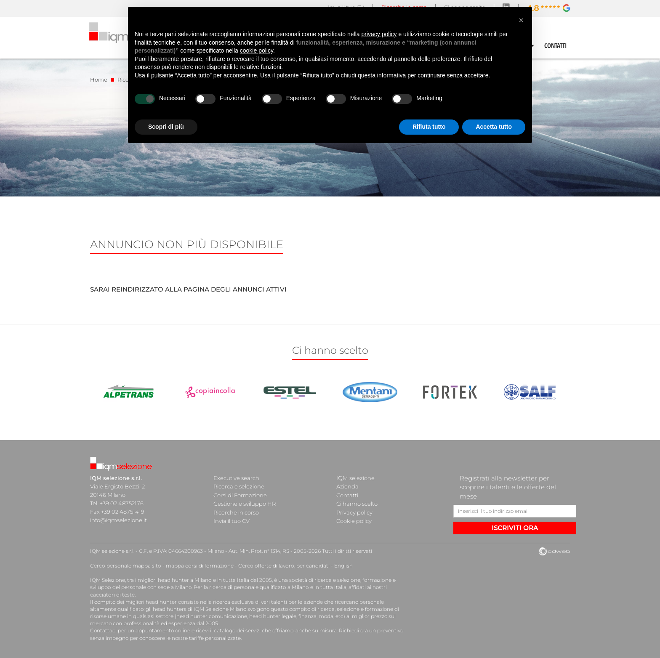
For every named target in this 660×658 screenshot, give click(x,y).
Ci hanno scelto (357, 503)
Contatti (347, 494)
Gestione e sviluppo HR (244, 503)
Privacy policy (354, 511)
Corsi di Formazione (240, 494)
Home (98, 79)
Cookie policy (354, 520)
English (339, 565)
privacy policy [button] (379, 34)
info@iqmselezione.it (118, 520)
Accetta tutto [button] (494, 126)
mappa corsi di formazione (198, 565)
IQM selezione (355, 478)
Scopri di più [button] (166, 126)
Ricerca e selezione (238, 486)
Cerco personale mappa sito (125, 565)
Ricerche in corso (236, 511)
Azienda (347, 486)
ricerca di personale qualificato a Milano (257, 587)
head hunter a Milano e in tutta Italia (203, 580)
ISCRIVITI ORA (515, 528)
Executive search (236, 478)
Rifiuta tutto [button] (429, 126)
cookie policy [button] (256, 50)
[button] (521, 20)
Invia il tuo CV (231, 520)
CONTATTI (555, 45)
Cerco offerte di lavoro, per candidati (280, 565)
